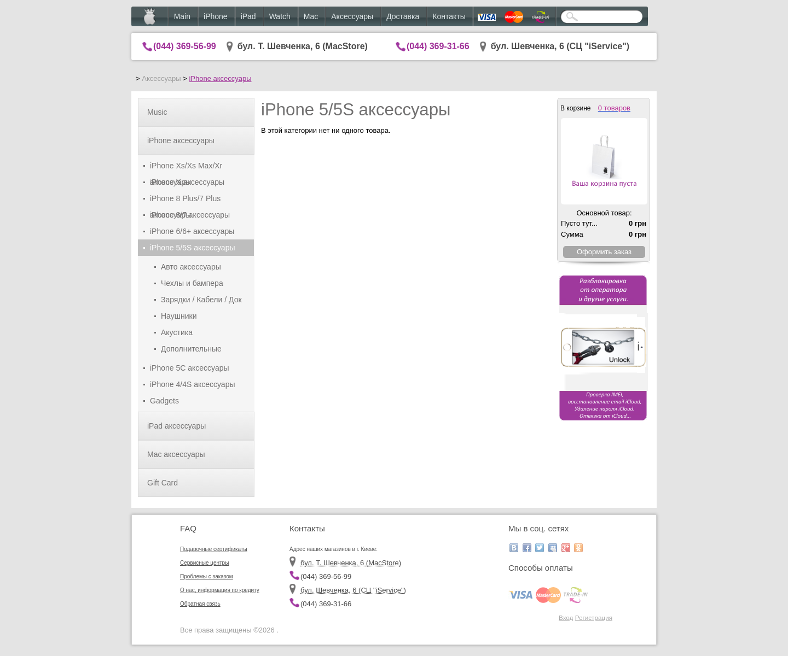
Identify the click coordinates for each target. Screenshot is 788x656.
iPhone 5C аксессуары (189, 368)
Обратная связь (200, 604)
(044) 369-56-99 (184, 46)
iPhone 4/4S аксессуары (192, 384)
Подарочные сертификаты (213, 549)
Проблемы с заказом (206, 576)
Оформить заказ (604, 252)
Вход (566, 617)
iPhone (216, 16)
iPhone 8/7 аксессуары (190, 214)
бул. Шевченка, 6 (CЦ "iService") (560, 46)
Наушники (178, 316)
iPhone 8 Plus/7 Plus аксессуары (185, 200)
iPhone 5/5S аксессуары (192, 247)
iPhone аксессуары (220, 78)
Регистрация (593, 617)
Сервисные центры (204, 563)
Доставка (402, 16)
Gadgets (164, 400)
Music (157, 112)
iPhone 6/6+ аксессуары (192, 231)
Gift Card (162, 482)
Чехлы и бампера (192, 283)
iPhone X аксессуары (187, 182)
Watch (280, 16)
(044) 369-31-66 (438, 46)
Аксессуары (352, 16)
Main (182, 16)
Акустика (177, 332)
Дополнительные (191, 348)
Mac (311, 16)
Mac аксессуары (176, 454)
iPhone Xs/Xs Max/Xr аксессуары (186, 167)
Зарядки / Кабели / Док (201, 299)
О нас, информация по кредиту (219, 590)
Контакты (448, 16)
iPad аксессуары (176, 425)
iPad (248, 16)
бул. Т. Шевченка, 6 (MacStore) (302, 46)
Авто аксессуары (191, 266)
